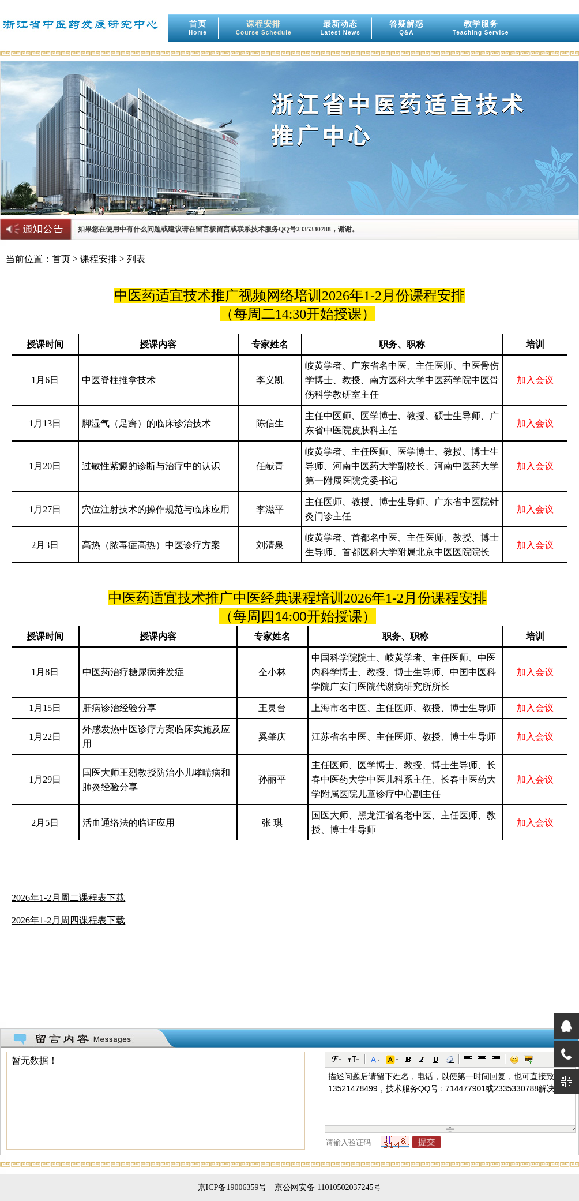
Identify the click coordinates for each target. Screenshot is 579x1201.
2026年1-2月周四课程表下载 (68, 920)
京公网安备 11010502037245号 (328, 1187)
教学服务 (481, 28)
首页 (198, 28)
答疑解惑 (406, 28)
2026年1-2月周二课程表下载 (68, 898)
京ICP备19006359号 (232, 1187)
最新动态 (340, 28)
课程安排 (264, 28)
